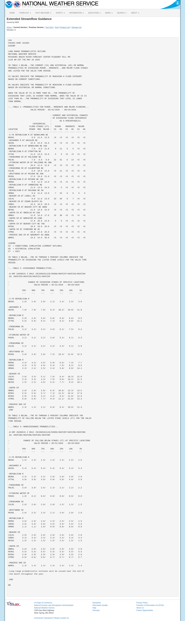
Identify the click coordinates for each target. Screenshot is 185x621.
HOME (12, 13)
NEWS (108, 13)
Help (94, 608)
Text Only (49, 27)
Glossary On (76, 27)
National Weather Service (44, 608)
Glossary (96, 610)
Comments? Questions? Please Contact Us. (51, 618)
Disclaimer (97, 603)
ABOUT (135, 13)
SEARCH (122, 13)
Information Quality (100, 605)
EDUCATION (94, 13)
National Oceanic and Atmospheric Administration (54, 605)
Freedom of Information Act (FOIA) (150, 605)
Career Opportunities (144, 610)
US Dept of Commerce (43, 603)
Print (57, 27)
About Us (140, 608)
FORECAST (25, 13)
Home (9, 27)
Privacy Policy (142, 603)
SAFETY (60, 13)
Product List (65, 27)
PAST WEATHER (43, 13)
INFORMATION (76, 13)
